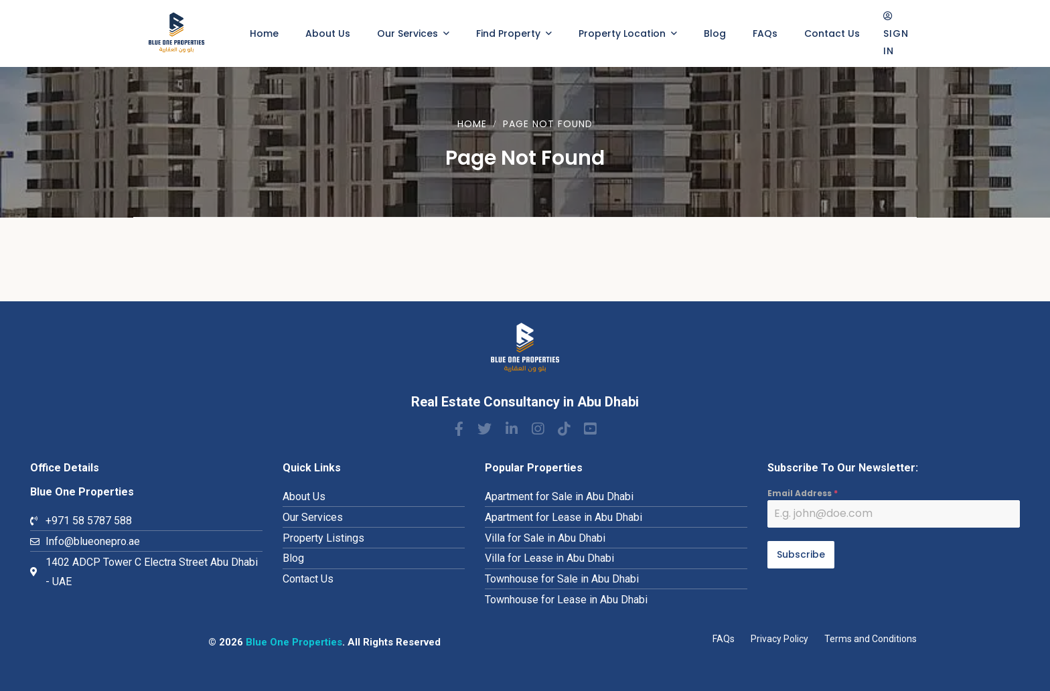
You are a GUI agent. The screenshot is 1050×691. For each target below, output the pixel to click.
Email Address (802, 493)
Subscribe (801, 554)
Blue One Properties (294, 642)
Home (472, 124)
